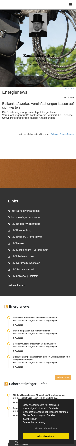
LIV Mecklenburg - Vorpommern (28, 249)
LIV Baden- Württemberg (24, 223)
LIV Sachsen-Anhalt (21, 269)
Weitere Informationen (46, 428)
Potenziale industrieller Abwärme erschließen (35, 318)
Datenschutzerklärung (34, 422)
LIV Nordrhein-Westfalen (24, 263)
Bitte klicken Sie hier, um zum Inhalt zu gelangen (35, 320)
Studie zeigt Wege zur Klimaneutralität (31, 331)
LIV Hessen (16, 243)
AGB (17, 444)
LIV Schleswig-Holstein (23, 276)
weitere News (63, 377)
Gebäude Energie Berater (62, 134)
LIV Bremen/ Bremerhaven (25, 236)
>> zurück (69, 88)
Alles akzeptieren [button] (45, 436)
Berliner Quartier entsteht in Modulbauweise (34, 344)
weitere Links (16, 285)
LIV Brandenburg (19, 230)
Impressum (31, 419)
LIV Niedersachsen (21, 256)
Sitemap (25, 444)
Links (13, 201)
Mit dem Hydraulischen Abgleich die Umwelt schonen (39, 395)
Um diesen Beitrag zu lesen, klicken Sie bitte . (35, 398)
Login (17, 441)
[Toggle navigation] (70, 4)
